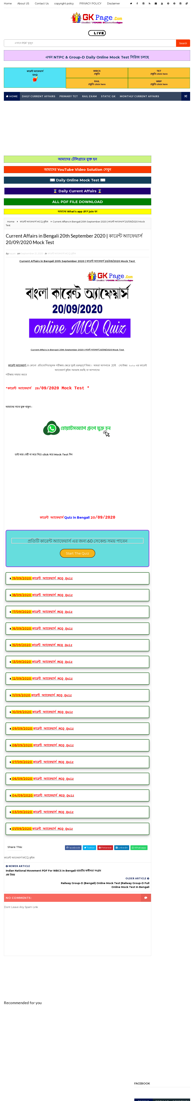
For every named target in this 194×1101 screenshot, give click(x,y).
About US (23, 3)
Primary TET (69, 95)
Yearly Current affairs (150, 469)
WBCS (139, 463)
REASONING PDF (145, 451)
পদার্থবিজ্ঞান (161, 482)
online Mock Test (147, 426)
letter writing (145, 408)
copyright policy (64, 3)
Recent (143, 175)
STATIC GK (142, 457)
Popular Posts (162, 176)
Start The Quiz (67, 562)
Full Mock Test (145, 389)
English (141, 371)
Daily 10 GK (169, 358)
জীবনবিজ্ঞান (141, 482)
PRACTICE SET (144, 432)
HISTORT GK (157, 401)
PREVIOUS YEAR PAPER (148, 438)
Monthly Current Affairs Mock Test (158, 420)
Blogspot (66, 1094)
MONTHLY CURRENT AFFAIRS (151, 414)
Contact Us (42, 3)
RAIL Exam (89, 95)
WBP (156, 463)
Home (8, 3)
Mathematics (172, 408)
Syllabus (164, 457)
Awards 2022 (169, 334)
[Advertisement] (97, 127)
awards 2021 (143, 334)
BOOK (158, 340)
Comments (181, 175)
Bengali (141, 340)
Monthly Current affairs (139, 95)
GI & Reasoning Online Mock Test (156, 395)
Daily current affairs (149, 364)
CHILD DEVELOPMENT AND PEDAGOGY (157, 346)
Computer (157, 352)
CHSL (139, 352)
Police (174, 426)
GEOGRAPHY (172, 389)
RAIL (164, 445)
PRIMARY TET (143, 445)
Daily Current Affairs (38, 95)
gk (137, 401)
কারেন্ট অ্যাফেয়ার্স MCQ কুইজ (62, 255)
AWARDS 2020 (164, 327)
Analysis (141, 327)
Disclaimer (113, 3)
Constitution (144, 358)
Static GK (108, 95)
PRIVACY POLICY (90, 3)
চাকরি (174, 475)
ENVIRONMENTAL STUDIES (150, 377)
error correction (147, 383)
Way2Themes (35, 1094)
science (167, 451)
